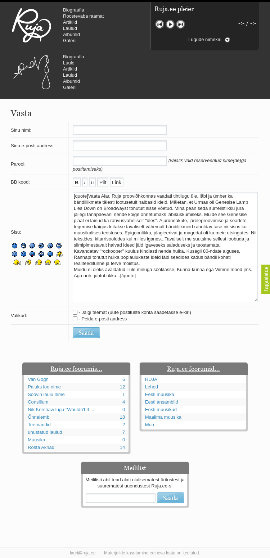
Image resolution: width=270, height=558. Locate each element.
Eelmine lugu (159, 24)
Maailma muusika (163, 417)
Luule (69, 63)
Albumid (71, 34)
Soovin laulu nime (46, 394)
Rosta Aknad (41, 447)
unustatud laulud (45, 432)
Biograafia (73, 10)
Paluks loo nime (44, 387)
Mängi (170, 24)
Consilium (38, 402)
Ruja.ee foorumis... (76, 368)
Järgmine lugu (180, 24)
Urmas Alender (31, 72)
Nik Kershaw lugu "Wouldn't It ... (61, 409)
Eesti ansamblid (161, 402)
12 (122, 387)
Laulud (70, 28)
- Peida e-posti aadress (103, 318)
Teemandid (39, 424)
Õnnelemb (38, 417)
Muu (149, 424)
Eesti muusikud (161, 409)
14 (122, 447)
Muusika (36, 439)
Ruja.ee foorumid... (193, 368)
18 (122, 417)
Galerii (70, 40)
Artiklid (70, 22)
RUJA (31, 25)
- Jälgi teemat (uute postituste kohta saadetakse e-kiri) (135, 312)
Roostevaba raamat (83, 16)
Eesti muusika (159, 394)
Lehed (151, 387)
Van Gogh (38, 379)
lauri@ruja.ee (83, 552)
